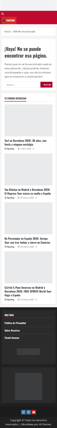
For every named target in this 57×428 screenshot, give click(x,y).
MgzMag (10, 148)
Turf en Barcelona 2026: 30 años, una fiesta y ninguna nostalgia (25, 142)
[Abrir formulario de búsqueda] (3, 14)
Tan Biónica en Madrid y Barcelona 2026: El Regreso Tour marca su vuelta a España (28, 191)
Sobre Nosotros (12, 330)
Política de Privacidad (15, 323)
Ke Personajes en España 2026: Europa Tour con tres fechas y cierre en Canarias (27, 240)
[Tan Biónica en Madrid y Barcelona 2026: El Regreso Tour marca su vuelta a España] (28, 169)
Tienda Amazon (12, 338)
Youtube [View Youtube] (8, 20)
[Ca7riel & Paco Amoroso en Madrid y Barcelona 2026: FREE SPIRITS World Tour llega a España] (28, 267)
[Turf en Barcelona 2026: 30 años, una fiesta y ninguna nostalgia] (28, 120)
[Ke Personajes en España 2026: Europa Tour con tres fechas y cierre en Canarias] (28, 218)
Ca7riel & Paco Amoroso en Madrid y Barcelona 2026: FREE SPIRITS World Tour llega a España (28, 291)
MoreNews (27, 424)
